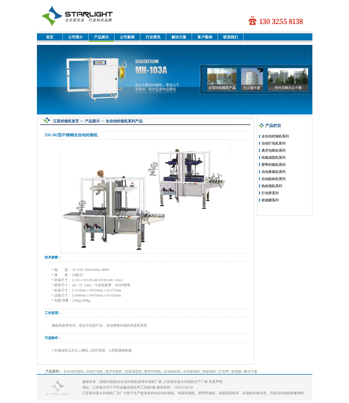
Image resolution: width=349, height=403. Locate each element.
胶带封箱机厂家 (150, 382)
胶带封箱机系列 (273, 165)
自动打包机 (94, 371)
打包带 (224, 371)
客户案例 (204, 37)
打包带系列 (270, 193)
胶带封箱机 (152, 371)
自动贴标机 (172, 371)
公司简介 (75, 37)
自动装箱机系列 (273, 172)
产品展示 (101, 37)
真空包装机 (113, 371)
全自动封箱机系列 (275, 136)
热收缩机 (209, 371)
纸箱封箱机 (107, 382)
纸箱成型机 (133, 371)
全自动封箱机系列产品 (124, 121)
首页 (49, 37)
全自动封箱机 (73, 371)
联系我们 (230, 37)
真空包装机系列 (273, 151)
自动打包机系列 (273, 143)
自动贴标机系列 (273, 179)
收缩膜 (236, 371)
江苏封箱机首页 (66, 121)
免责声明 (215, 382)
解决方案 (179, 37)
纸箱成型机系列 (273, 158)
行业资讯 (153, 37)
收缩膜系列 (270, 200)
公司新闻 (127, 37)
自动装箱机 (191, 371)
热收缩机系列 (272, 186)
